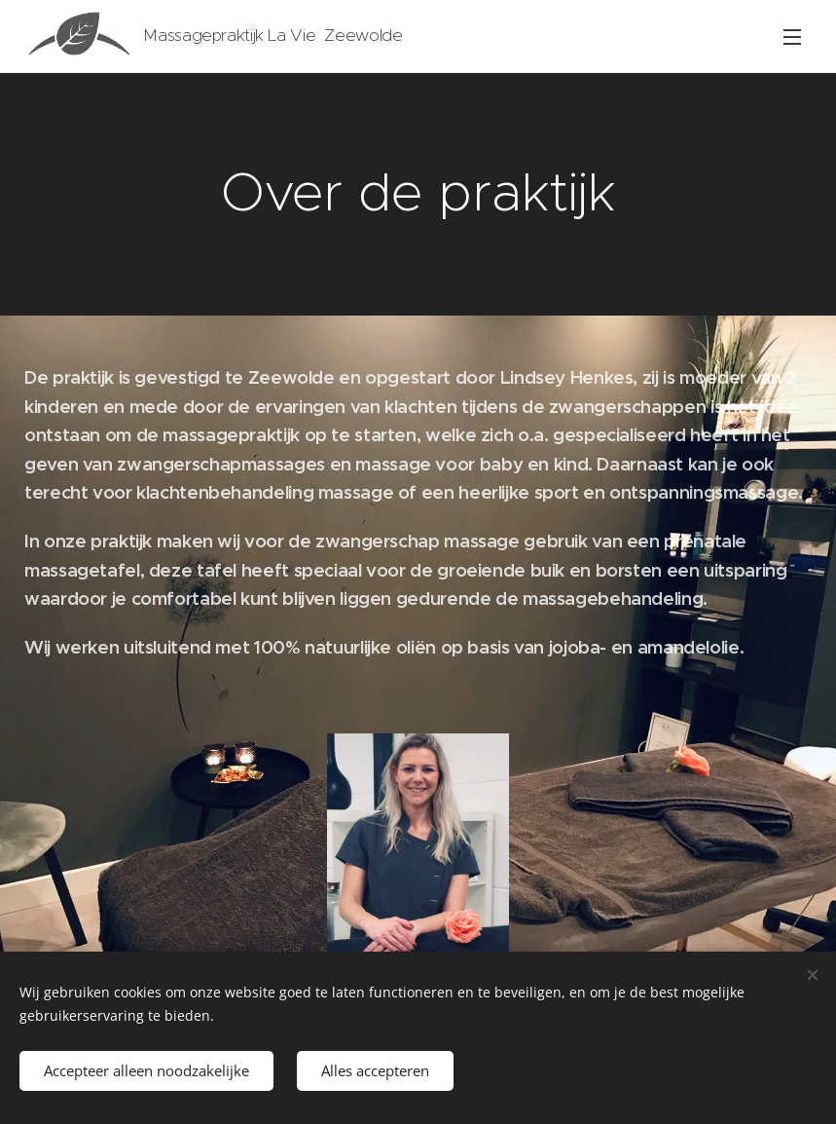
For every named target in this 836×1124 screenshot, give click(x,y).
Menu (792, 37)
